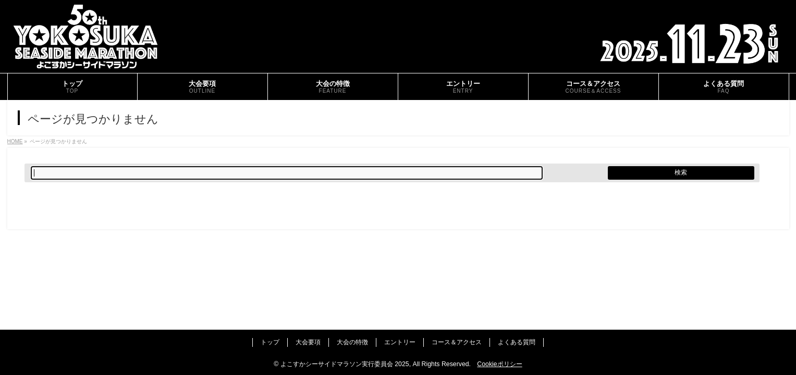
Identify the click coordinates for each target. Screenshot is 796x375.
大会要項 (308, 342)
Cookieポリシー (499, 364)
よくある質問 (516, 342)
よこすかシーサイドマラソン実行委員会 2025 (344, 364)
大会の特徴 (352, 342)
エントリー (399, 342)
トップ (270, 342)
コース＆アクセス (457, 342)
